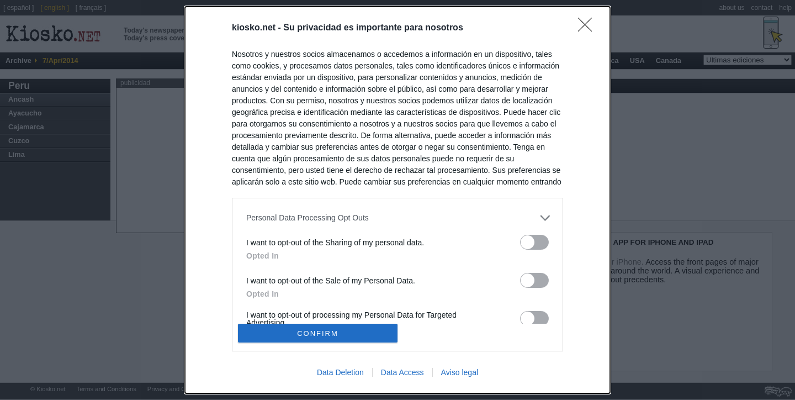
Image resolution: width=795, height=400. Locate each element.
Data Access (402, 372)
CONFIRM (317, 333)
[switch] (534, 242)
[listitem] (397, 218)
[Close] (588, 28)
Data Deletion (340, 372)
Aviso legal (459, 372)
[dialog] (397, 200)
